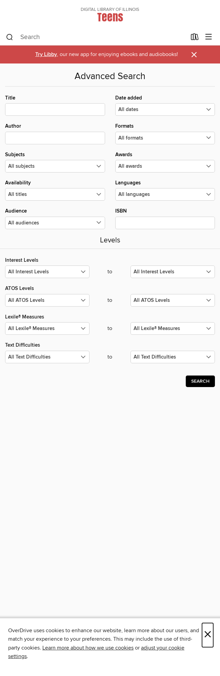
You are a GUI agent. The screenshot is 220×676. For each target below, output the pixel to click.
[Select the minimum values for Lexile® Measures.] (47, 328)
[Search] (9, 37)
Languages (165, 190)
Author (55, 133)
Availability (55, 190)
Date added (165, 105)
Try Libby (46, 54)
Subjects (55, 161)
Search (200, 381)
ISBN (165, 218)
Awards (165, 161)
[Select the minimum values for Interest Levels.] (47, 272)
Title (55, 105)
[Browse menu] (208, 37)
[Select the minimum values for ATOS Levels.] (47, 300)
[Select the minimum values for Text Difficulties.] (47, 357)
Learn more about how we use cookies (88, 647)
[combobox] (96, 37)
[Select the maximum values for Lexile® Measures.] (173, 328)
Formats (165, 133)
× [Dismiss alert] (194, 55)
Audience (55, 218)
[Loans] (194, 38)
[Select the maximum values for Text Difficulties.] (173, 357)
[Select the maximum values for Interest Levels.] (173, 272)
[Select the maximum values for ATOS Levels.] (173, 300)
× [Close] (207, 635)
